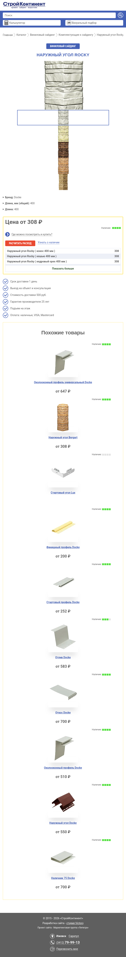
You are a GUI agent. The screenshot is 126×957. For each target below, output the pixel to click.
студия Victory (75, 923)
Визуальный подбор (84, 22)
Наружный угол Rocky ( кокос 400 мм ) (63, 251)
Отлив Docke (63, 657)
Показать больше (63, 268)
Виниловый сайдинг (63, 46)
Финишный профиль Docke (63, 547)
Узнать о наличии (48, 242)
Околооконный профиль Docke (63, 767)
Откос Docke (63, 712)
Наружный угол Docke (63, 822)
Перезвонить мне (67, 948)
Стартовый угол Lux (63, 492)
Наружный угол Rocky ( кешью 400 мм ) (63, 256)
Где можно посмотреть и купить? (32, 234)
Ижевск (61, 936)
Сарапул (74, 936)
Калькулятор (17, 22)
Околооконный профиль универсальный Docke (63, 382)
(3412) (68, 942)
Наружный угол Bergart (63, 437)
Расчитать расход (20, 243)
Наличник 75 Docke (63, 878)
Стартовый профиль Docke (63, 602)
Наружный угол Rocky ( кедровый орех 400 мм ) (63, 261)
